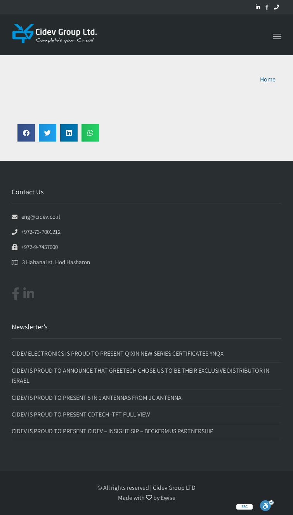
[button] (26, 133)
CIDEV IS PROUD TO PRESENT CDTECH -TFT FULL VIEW (81, 414)
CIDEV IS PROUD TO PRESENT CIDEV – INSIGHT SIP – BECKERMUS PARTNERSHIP (112, 431)
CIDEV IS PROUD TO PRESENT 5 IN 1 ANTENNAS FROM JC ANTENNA (97, 398)
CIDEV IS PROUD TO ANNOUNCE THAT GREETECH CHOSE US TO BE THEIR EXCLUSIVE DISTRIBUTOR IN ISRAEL (140, 375)
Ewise (168, 498)
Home (268, 79)
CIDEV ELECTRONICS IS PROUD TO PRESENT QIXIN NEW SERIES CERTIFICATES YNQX (118, 353)
